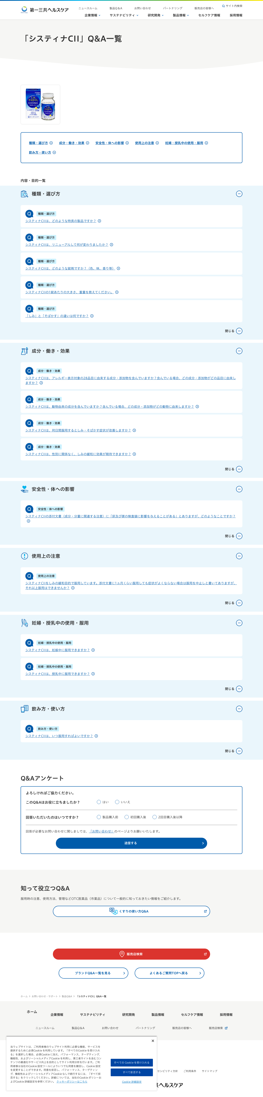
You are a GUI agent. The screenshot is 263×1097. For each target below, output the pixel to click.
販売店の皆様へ (207, 6)
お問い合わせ (160, 6)
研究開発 (156, 13)
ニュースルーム (120, 6)
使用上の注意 (147, 142)
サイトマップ (209, 1064)
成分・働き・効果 (74, 142)
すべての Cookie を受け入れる (132, 1062)
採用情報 (236, 13)
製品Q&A (67, 998)
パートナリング (183, 6)
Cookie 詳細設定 (132, 1082)
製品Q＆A (141, 6)
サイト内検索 (232, 6)
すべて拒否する (132, 1072)
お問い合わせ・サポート (45, 998)
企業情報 (92, 13)
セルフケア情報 (209, 13)
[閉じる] (153, 1041)
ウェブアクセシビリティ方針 (161, 1064)
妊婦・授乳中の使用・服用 (186, 142)
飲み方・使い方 (42, 152)
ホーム (24, 998)
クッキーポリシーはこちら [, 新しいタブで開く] (71, 1081)
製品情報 (181, 13)
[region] (81, 1063)
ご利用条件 (189, 1064)
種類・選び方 (41, 142)
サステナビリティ (124, 13)
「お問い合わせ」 (101, 831)
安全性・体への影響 (112, 142)
